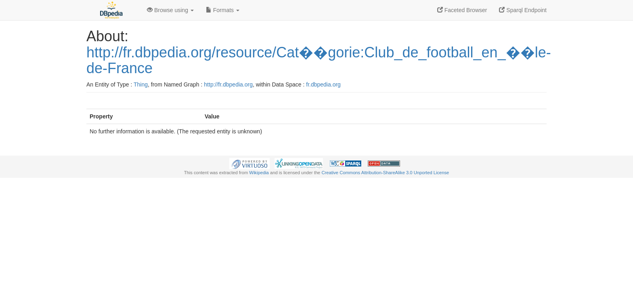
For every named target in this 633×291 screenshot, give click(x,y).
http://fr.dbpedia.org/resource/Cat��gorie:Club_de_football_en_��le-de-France (318, 60)
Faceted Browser (462, 10)
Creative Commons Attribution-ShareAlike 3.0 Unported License (385, 172)
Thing (141, 84)
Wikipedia (259, 172)
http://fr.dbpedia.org (228, 84)
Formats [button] (222, 10)
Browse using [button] (170, 10)
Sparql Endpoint (523, 10)
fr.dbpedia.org (323, 84)
